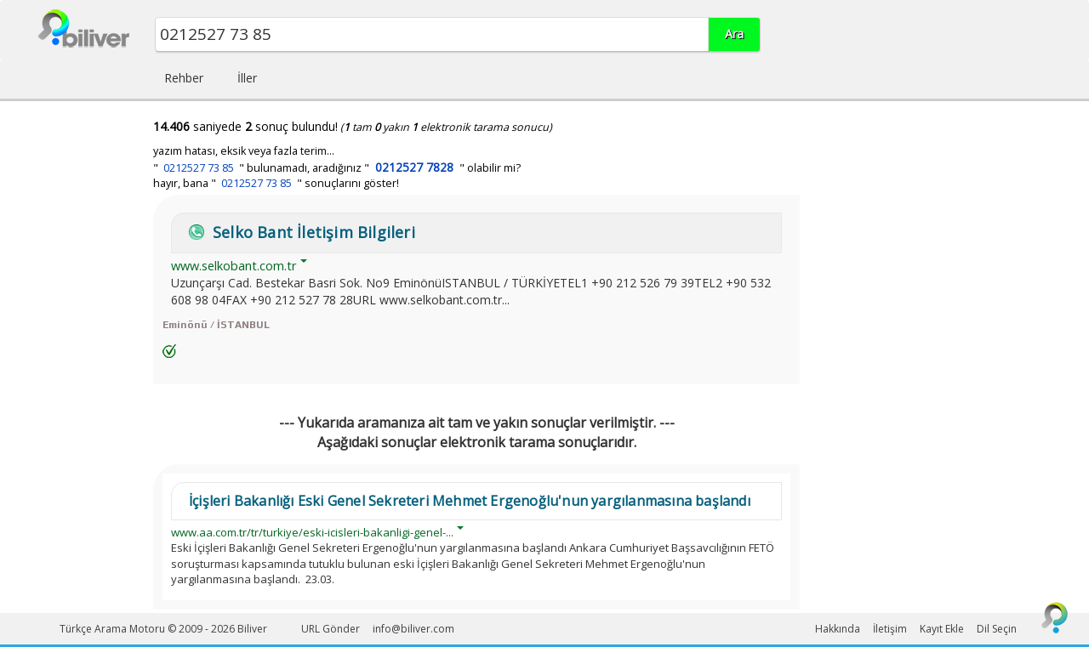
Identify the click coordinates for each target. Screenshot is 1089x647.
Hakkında (837, 628)
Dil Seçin (997, 628)
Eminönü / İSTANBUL (216, 325)
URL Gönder (330, 628)
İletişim (890, 628)
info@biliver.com (413, 628)
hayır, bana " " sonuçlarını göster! (276, 183)
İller (247, 78)
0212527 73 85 (198, 168)
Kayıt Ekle (942, 628)
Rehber (183, 78)
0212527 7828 (414, 167)
